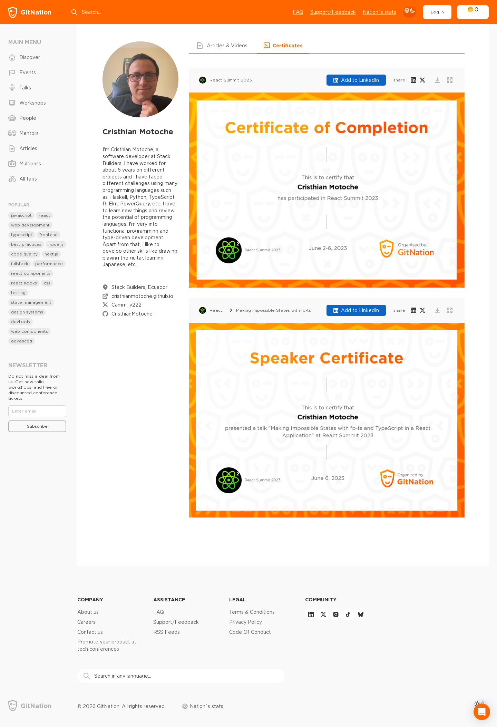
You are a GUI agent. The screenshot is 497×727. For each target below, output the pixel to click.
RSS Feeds (166, 632)
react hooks (24, 283)
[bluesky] (361, 614)
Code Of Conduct (250, 632)
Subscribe (37, 426)
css (47, 283)
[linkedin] (311, 614)
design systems (27, 312)
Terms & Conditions (252, 612)
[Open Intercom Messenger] (482, 712)
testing (18, 292)
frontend (48, 234)
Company (90, 599)
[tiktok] (348, 614)
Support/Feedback (176, 622)
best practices (26, 244)
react (44, 215)
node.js (56, 244)
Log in (437, 12)
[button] (223, 45)
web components (29, 331)
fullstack (19, 263)
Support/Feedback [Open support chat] (333, 12)
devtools (20, 321)
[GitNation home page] (29, 12)
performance (49, 263)
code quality (24, 254)
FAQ (298, 12)
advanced (21, 341)
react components (30, 273)
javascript (21, 215)
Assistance (169, 599)
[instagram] (336, 614)
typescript (21, 234)
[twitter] (323, 614)
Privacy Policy (245, 622)
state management (31, 302)
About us (88, 612)
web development (30, 225)
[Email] (37, 411)
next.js (51, 254)
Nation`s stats (379, 12)
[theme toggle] (409, 12)
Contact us (90, 632)
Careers (86, 622)
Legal (237, 599)
